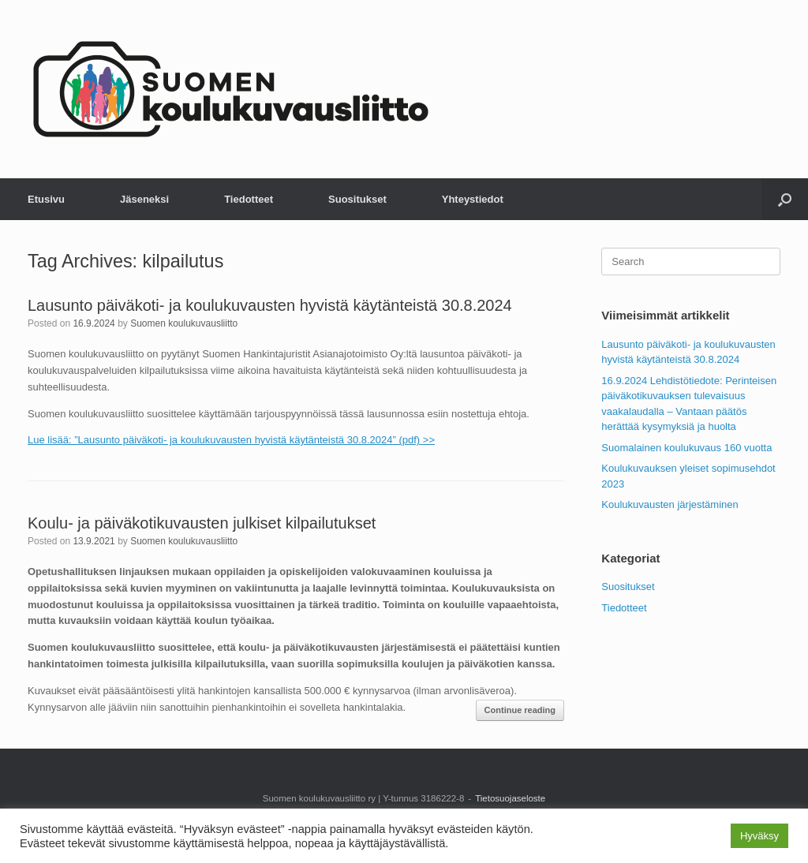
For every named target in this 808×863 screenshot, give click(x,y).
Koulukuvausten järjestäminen (669, 504)
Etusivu (46, 199)
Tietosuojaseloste (510, 798)
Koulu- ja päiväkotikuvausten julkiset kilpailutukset (202, 523)
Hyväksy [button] (759, 836)
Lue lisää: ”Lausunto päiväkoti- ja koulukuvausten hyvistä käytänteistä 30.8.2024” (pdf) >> (231, 440)
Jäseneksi (144, 199)
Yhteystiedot (472, 199)
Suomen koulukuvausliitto (184, 323)
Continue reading (520, 710)
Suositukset (357, 199)
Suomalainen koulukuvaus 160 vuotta (686, 448)
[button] (784, 199)
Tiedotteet (248, 199)
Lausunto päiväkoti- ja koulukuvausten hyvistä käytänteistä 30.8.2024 (270, 305)
